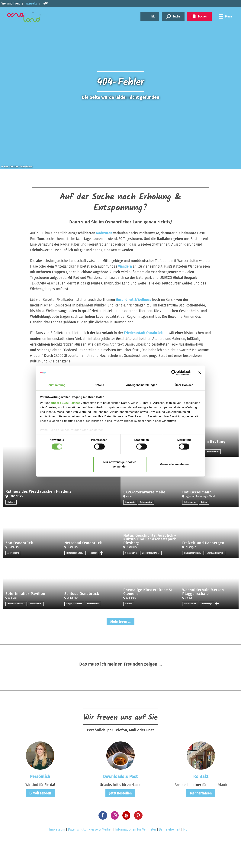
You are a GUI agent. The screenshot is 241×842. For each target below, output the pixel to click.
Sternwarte (130, 502)
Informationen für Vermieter (135, 829)
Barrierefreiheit (169, 829)
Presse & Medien (100, 829)
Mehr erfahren (201, 793)
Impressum (57, 829)
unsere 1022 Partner (65, 403)
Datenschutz (77, 829)
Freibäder (93, 552)
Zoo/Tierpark (14, 552)
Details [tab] (99, 385)
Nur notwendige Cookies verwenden (120, 464)
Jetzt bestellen (120, 793)
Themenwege (208, 603)
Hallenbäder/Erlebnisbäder (76, 552)
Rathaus (11, 502)
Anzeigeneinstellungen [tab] (141, 385)
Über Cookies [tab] (184, 385)
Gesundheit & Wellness (134, 299)
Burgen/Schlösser (74, 603)
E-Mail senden (40, 793)
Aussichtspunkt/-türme (152, 552)
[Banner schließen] (199, 372)
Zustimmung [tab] (57, 385)
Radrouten (104, 233)
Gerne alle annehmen (174, 464)
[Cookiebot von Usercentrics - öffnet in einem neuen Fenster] (174, 372)
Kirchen (128, 603)
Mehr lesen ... (120, 621)
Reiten (205, 502)
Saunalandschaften (215, 552)
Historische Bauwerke (17, 603)
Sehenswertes (213, 451)
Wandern (125, 266)
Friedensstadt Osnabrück (143, 333)
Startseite (33, 3)
